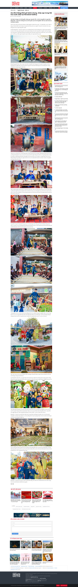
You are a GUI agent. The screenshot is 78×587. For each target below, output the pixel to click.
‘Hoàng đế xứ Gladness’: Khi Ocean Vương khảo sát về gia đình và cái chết (60, 67)
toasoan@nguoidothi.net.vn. (32, 580)
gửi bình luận (15, 533)
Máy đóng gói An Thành (14, 569)
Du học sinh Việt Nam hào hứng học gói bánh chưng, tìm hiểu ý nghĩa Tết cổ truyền (36, 501)
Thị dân (30, 7)
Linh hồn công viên (58, 107)
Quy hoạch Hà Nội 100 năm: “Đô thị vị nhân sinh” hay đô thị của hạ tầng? (61, 132)
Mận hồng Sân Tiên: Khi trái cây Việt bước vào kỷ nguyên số (61, 86)
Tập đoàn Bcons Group (24, 566)
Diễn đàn (50, 7)
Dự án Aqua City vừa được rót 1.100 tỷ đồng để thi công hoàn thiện (48, 500)
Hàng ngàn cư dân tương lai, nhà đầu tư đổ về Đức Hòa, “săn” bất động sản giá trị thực (47, 551)
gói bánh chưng (38, 506)
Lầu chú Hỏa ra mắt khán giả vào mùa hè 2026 (15, 550)
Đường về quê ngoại (24, 549)
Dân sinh (16, 7)
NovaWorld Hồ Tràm (46, 506)
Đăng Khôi (32, 506)
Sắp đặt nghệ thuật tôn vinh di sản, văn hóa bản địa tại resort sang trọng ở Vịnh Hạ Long (61, 41)
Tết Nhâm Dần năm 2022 (26, 509)
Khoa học (40, 7)
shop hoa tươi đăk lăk (38, 566)
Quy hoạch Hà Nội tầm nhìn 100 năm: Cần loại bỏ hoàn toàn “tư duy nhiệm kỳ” (61, 114)
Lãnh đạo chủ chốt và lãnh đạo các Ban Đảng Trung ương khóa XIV (25, 563)
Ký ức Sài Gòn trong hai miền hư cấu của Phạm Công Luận (37, 550)
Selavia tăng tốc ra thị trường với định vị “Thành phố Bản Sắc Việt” (61, 121)
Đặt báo (58, 585)
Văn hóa (35, 7)
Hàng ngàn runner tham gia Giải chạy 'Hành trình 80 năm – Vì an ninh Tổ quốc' (16, 500)
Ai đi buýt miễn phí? (58, 96)
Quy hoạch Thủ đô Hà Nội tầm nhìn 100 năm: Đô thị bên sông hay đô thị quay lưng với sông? (61, 125)
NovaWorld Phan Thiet (16, 509)
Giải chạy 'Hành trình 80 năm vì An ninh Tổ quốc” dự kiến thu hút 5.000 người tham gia (26, 501)
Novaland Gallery (26, 506)
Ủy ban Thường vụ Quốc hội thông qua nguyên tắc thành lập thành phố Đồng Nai (36, 563)
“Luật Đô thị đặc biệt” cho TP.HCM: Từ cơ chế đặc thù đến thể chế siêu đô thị (61, 110)
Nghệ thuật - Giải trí (23, 10)
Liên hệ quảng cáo (64, 585)
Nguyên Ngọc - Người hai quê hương (61, 98)
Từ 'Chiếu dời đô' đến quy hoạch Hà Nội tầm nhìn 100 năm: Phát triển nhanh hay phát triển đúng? (61, 101)
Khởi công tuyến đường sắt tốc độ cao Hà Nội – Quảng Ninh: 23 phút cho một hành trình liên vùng (61, 93)
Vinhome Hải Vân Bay (31, 566)
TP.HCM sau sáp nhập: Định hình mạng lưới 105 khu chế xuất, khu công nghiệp (14, 563)
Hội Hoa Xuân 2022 (19, 506)
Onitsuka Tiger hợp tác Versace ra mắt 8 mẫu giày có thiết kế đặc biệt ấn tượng (61, 28)
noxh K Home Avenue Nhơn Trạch (15, 566)
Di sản (26, 7)
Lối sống (45, 7)
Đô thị (21, 7)
